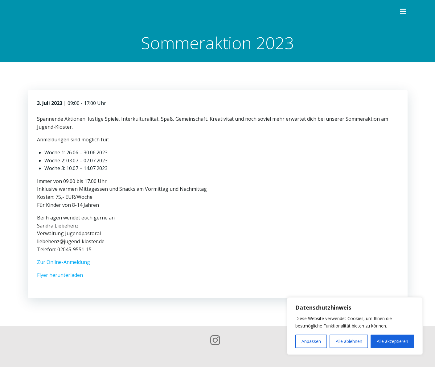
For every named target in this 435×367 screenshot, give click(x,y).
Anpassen (311, 341)
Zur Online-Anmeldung (63, 262)
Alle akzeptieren (392, 341)
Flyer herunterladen (60, 275)
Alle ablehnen (349, 341)
